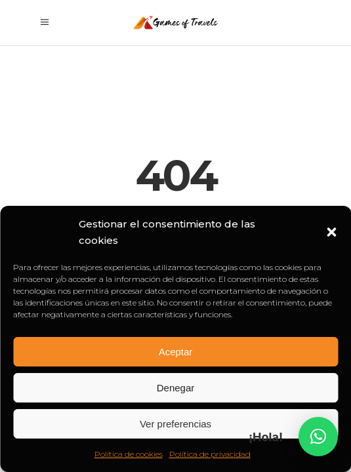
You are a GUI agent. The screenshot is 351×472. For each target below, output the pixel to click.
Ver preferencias (175, 423)
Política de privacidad (210, 454)
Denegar (176, 387)
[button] (331, 232)
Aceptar (176, 351)
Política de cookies (128, 454)
